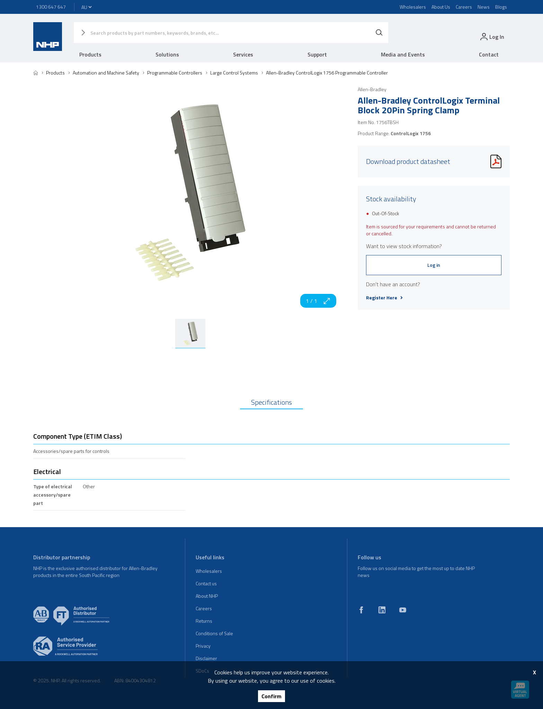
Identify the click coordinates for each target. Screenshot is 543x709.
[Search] (379, 32)
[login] (491, 36)
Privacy (203, 645)
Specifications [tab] (271, 402)
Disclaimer (206, 658)
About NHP (207, 595)
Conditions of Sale (214, 633)
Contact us (206, 583)
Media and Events (403, 54)
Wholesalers (413, 6)
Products (90, 54)
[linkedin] (382, 609)
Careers (464, 6)
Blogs (501, 6)
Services (243, 54)
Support (317, 54)
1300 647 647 (51, 6)
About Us (440, 6)
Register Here (384, 297)
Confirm (271, 696)
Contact (489, 54)
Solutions (167, 54)
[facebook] (361, 609)
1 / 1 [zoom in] (318, 301)
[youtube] (402, 609)
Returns (204, 620)
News (484, 6)
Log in (433, 265)
